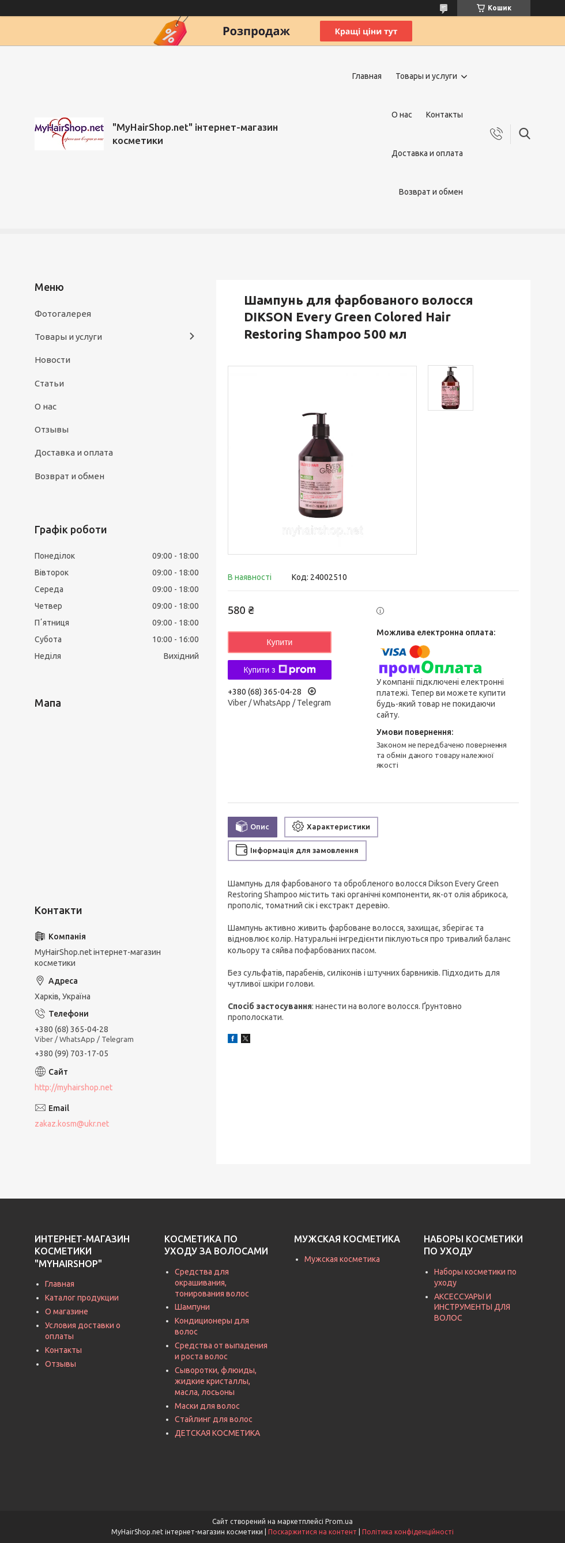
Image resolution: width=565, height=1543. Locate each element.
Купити (280, 642)
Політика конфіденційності (408, 1532)
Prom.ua (339, 1521)
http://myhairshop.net (73, 1087)
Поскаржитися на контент (312, 1532)
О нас (401, 114)
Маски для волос (207, 1406)
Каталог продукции (82, 1297)
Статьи (49, 383)
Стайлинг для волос (214, 1419)
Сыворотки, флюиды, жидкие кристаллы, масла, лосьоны (216, 1381)
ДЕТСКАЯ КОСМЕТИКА (217, 1433)
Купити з (279, 670)
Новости (52, 360)
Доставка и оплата (427, 153)
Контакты (444, 114)
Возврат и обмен (431, 191)
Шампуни (192, 1306)
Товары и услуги (426, 76)
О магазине (66, 1311)
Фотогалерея (63, 314)
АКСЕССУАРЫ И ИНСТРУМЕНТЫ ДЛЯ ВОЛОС (472, 1307)
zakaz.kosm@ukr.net (72, 1123)
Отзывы (52, 429)
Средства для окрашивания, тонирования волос (212, 1282)
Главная (367, 76)
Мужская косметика (342, 1259)
